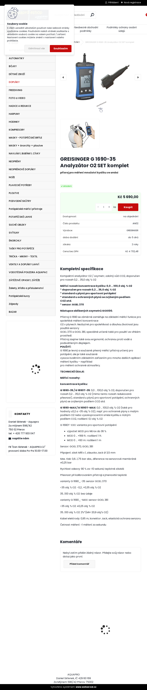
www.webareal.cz (86, 686)
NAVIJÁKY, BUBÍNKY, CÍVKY (24, 153)
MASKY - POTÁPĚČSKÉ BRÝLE (25, 137)
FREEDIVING (15, 90)
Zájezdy (13, 304)
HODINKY (14, 121)
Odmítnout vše (36, 48)
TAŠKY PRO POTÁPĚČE (21, 248)
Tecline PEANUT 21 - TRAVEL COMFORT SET (38, 368)
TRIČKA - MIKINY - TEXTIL (23, 256)
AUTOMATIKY (16, 58)
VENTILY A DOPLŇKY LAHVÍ (24, 264)
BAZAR (13, 311)
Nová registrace (132, 2)
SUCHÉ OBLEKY (17, 224)
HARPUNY (14, 114)
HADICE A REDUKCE (20, 106)
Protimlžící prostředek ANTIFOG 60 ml (117, 652)
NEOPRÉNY (15, 161)
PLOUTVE (14, 193)
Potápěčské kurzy (19, 296)
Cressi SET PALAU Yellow (39, 392)
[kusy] (103, 207)
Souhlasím (61, 48)
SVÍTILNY (14, 232)
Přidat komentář (79, 563)
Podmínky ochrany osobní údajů (122, 29)
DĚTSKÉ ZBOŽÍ (17, 74)
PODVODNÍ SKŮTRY (20, 201)
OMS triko (31, 336)
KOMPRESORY (16, 129)
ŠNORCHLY (15, 240)
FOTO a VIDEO (17, 98)
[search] (92, 15)
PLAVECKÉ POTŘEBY (20, 185)
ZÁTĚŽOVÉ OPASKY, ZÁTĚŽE (24, 280)
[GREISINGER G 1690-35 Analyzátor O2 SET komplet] (100, 77)
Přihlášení (113, 2)
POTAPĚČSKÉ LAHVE (20, 216)
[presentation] (63, 77)
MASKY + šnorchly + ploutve (26, 145)
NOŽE (12, 177)
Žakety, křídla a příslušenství (26, 288)
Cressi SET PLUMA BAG (75, 650)
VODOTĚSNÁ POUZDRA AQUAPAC (28, 272)
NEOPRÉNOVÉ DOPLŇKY (22, 169)
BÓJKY (13, 66)
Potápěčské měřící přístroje (25, 209)
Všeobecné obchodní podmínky (85, 29)
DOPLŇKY (14, 82)
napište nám (20, 438)
